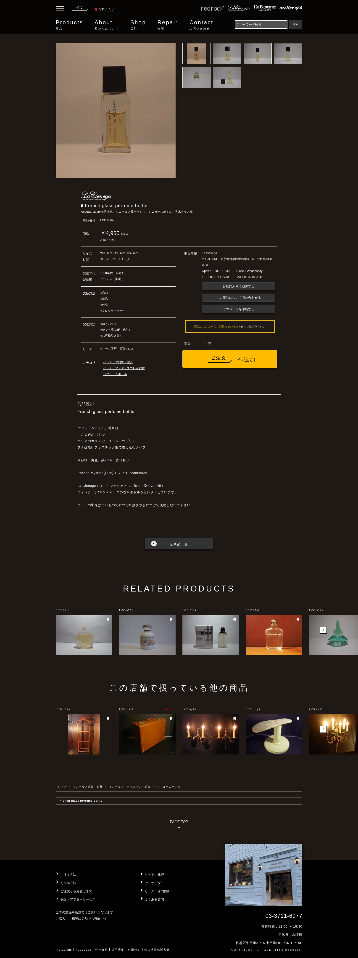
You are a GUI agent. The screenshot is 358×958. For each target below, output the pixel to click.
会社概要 (101, 949)
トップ (62, 786)
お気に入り (104, 9)
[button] (323, 630)
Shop (138, 25)
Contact (201, 25)
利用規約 (134, 949)
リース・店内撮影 (157, 891)
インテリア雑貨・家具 (118, 362)
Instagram (64, 949)
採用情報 (117, 949)
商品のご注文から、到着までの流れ (216, 326)
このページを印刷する (239, 309)
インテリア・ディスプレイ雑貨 (124, 368)
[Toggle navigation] (60, 9)
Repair (168, 25)
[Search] (261, 24)
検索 (295, 24)
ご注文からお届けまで (76, 891)
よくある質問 (154, 899)
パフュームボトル (115, 374)
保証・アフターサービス (77, 899)
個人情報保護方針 (157, 949)
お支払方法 (68, 883)
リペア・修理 (154, 875)
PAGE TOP (179, 834)
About (107, 25)
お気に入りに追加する (239, 286)
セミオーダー (154, 883)
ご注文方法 (68, 875)
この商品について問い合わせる (238, 297)
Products (69, 25)
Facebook (83, 949)
